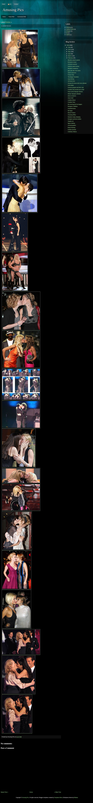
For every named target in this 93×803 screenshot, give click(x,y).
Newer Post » (4, 792)
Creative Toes (71, 102)
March (69, 56)
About (3, 4)
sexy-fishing (71, 79)
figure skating (71, 123)
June (69, 49)
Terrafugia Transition (73, 77)
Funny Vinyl (71, 74)
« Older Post (57, 792)
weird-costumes (72, 72)
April (69, 53)
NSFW (68, 34)
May (69, 51)
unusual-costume (72, 64)
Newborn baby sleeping (74, 117)
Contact (16, 4)
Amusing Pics (13, 10)
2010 (68, 45)
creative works (70, 29)
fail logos (70, 110)
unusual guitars (72, 125)
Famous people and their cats (76, 87)
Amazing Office (72, 114)
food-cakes (71, 85)
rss (10, 4)
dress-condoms (72, 96)
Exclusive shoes (72, 62)
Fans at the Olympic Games (75, 91)
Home (4, 16)
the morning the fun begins (75, 104)
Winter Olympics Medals (74, 93)
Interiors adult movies (73, 66)
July (69, 47)
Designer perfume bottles (74, 119)
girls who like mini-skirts (74, 70)
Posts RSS (11, 16)
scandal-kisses (6, 26)
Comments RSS (21, 16)
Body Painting (71, 127)
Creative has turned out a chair (76, 89)
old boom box (71, 81)
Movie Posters (71, 112)
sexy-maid (70, 98)
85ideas (76, 797)
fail (67, 33)
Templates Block (58, 797)
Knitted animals (72, 129)
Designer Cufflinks (73, 106)
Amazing (68, 27)
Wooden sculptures (73, 68)
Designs (68, 31)
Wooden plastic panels (74, 60)
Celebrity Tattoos (72, 131)
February (70, 58)
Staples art (71, 121)
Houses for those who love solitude (77, 83)
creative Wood (71, 100)
